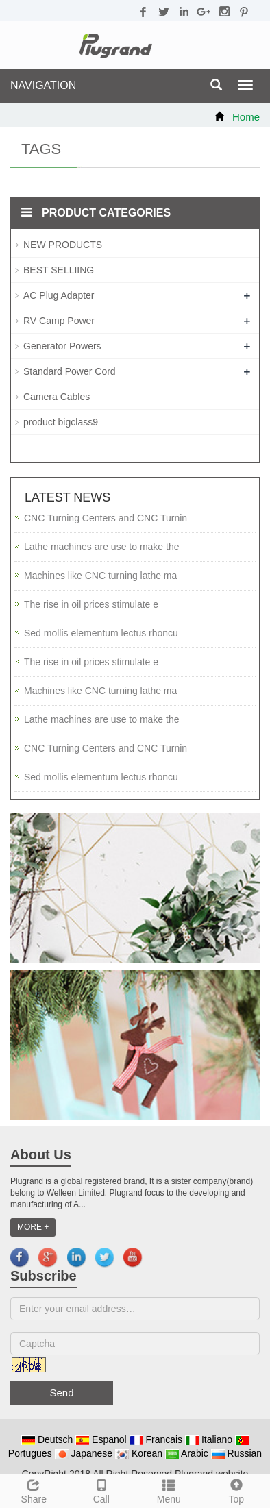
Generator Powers (62, 346)
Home (246, 117)
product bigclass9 (60, 422)
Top (237, 1489)
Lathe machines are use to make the (101, 546)
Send (61, 1392)
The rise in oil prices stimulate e (91, 604)
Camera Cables (56, 396)
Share (34, 1489)
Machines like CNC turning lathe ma (100, 575)
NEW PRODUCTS (62, 244)
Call (102, 1489)
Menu (169, 1489)
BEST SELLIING (58, 269)
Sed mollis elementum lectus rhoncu (101, 633)
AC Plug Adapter (59, 295)
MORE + (33, 1227)
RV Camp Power (59, 320)
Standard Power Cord (69, 371)
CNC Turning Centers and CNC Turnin (105, 517)
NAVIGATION (43, 85)
